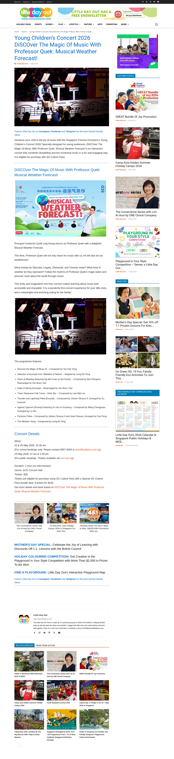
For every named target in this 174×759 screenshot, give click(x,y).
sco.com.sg (66, 458)
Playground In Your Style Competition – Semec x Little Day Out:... (137, 265)
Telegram (71, 131)
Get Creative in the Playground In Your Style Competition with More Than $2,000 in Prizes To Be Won (61, 560)
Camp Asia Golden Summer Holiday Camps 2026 (133, 164)
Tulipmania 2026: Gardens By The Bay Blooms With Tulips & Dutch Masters (27, 734)
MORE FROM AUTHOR (45, 645)
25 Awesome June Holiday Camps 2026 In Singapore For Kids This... (61, 528)
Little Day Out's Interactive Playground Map (76, 572)
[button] (156, 24)
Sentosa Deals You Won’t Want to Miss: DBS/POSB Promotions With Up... (94, 528)
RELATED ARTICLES (24, 645)
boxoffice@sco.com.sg (87, 449)
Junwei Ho (119, 445)
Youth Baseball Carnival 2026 (58, 703)
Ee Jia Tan (119, 382)
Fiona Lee (119, 329)
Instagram (44, 131)
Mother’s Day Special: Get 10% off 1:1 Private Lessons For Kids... (137, 324)
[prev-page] (16, 745)
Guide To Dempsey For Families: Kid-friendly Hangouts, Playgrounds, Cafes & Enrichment (93, 734)
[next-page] (20, 745)
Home (16, 32)
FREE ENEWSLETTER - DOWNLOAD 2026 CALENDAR (134, 393)
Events (24, 32)
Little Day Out (22, 64)
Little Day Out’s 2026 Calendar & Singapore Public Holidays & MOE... (136, 438)
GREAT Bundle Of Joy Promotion (92, 674)
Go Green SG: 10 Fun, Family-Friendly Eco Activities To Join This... (134, 375)
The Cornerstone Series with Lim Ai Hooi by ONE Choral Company (29, 528)
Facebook (56, 131)
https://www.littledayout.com (42, 619)
